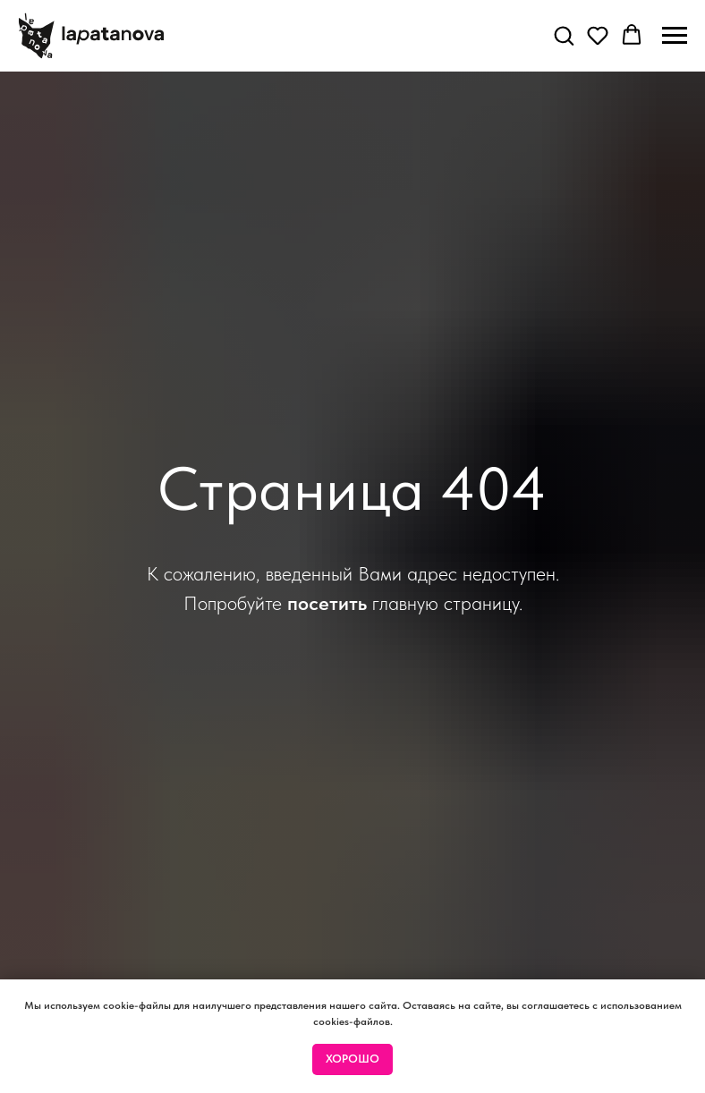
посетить (327, 602)
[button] (563, 35)
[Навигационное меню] (674, 36)
